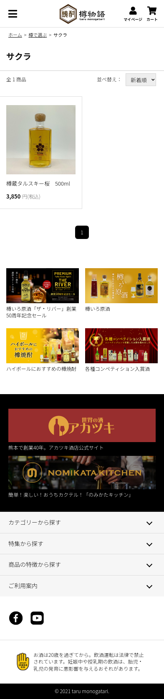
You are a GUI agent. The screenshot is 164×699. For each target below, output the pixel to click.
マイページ (133, 14)
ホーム (15, 34)
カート (152, 14)
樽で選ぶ (37, 34)
